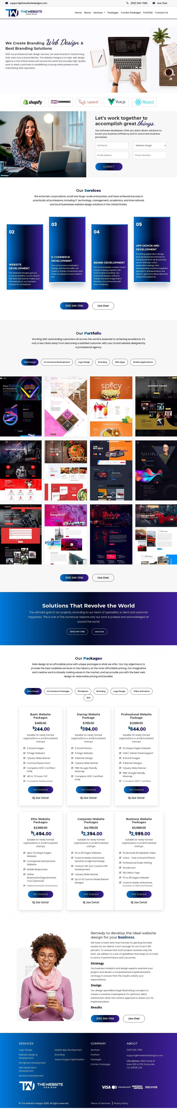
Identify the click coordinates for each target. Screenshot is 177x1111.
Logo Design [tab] (84, 362)
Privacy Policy (121, 1106)
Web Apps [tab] (120, 362)
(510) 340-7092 (137, 3)
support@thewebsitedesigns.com (26, 3)
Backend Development (31, 1078)
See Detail (40, 800)
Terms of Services (100, 1106)
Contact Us (161, 12)
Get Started (40, 791)
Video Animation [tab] (141, 692)
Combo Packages (131, 12)
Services (98, 12)
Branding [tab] (102, 362)
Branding (60, 1057)
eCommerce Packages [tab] (58, 692)
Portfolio (148, 12)
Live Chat (160, 3)
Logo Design (25, 1053)
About (87, 12)
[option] (32, 102)
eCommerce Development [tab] (57, 362)
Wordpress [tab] (83, 692)
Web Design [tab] (30, 362)
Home (78, 12)
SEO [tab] (88, 699)
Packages (113, 12)
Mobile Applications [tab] (143, 362)
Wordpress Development (32, 1065)
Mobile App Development (68, 1053)
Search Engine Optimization (69, 1062)
